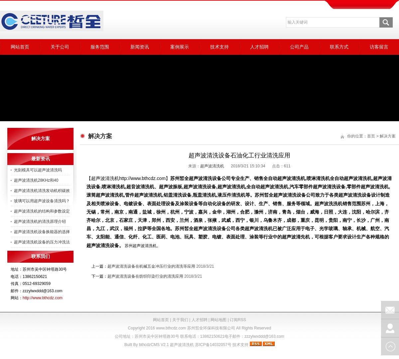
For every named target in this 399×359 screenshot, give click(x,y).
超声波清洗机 (212, 166)
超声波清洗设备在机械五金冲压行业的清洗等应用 (151, 266)
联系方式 (339, 46)
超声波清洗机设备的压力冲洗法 (42, 242)
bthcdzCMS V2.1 (154, 344)
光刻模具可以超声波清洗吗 (38, 170)
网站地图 (218, 319)
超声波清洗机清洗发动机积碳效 (42, 190)
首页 (371, 136)
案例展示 (179, 46)
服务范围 (99, 46)
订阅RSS (238, 319)
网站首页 (20, 46)
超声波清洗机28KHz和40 (36, 180)
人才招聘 (259, 46)
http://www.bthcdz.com (43, 298)
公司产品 (299, 46)
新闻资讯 (139, 46)
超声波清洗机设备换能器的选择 (42, 231)
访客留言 (379, 46)
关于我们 (180, 319)
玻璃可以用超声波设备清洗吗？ (42, 201)
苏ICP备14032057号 (213, 344)
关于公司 (60, 46)
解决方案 (388, 136)
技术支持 (219, 46)
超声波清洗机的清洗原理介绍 (40, 221)
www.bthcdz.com (171, 328)
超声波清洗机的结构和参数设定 (42, 211)
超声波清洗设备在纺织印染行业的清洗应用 (145, 276)
